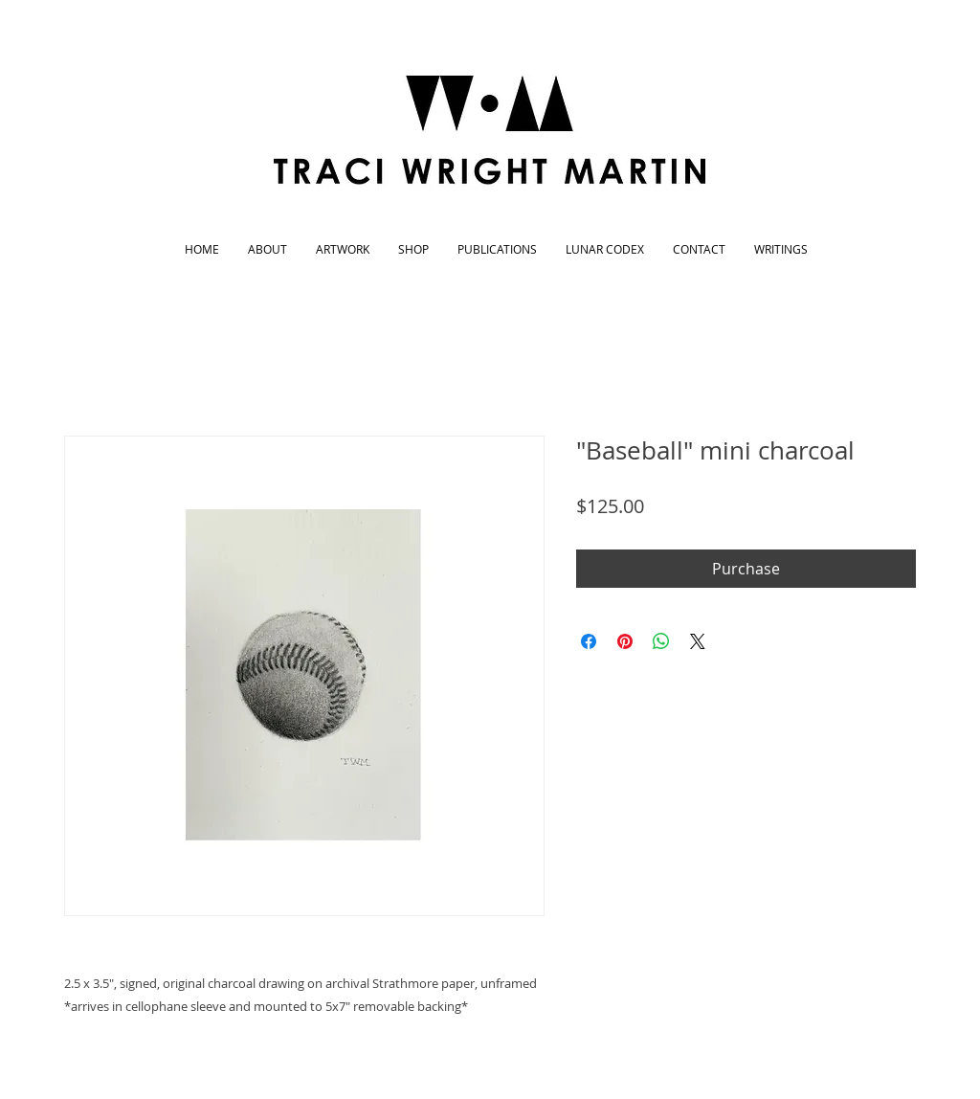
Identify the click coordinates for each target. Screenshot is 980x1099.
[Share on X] (697, 641)
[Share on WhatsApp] (661, 641)
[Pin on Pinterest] (624, 641)
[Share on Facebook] (588, 641)
